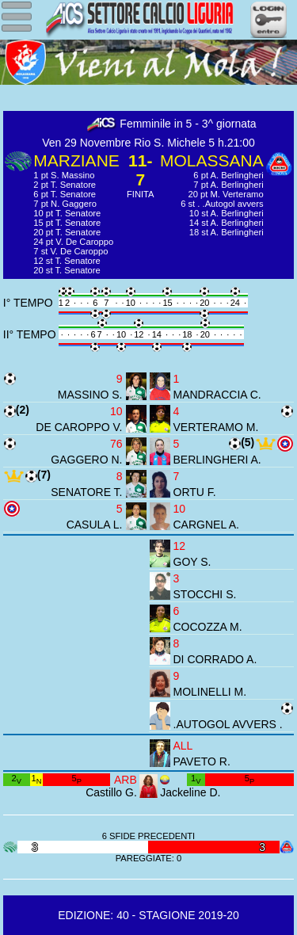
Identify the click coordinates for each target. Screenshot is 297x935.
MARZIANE (76, 160)
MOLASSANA (212, 160)
